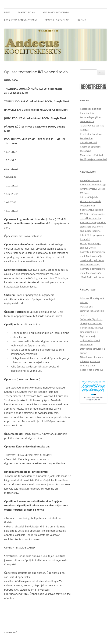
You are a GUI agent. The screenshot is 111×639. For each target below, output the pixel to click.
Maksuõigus (86, 306)
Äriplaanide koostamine (56, 12)
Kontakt (81, 20)
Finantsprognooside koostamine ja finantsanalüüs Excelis (91, 205)
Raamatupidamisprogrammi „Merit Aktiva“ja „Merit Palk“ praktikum (92, 273)
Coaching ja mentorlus (91, 369)
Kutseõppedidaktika (90, 108)
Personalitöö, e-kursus (91, 327)
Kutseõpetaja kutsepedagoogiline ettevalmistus (90, 117)
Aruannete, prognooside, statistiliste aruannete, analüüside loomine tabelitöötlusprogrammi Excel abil (93, 231)
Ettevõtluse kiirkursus (91, 357)
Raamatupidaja (26, 12)
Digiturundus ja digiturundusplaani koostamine (90, 340)
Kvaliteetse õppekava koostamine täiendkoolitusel (91, 138)
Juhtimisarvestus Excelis (92, 188)
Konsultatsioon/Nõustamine (20, 20)
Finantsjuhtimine (89, 331)
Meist (7, 12)
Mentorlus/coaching (57, 20)
